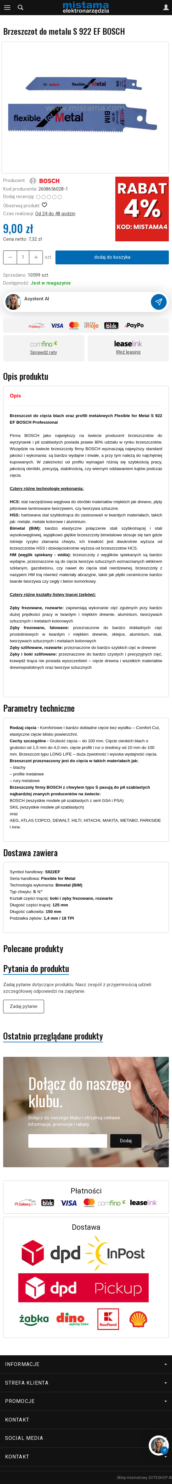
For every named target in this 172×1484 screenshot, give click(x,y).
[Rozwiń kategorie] (7, 7)
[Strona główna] (86, 7)
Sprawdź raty (43, 352)
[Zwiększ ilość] (10, 257)
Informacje (86, 1364)
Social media (86, 1438)
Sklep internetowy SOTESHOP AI (144, 1477)
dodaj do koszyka (112, 257)
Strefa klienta (86, 1383)
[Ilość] (23, 257)
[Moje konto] (166, 7)
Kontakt (17, 1420)
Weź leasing (128, 352)
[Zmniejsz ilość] (36, 257)
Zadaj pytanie (23, 1006)
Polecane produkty (33, 948)
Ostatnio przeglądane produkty (53, 1036)
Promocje (86, 1401)
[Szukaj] (20, 7)
